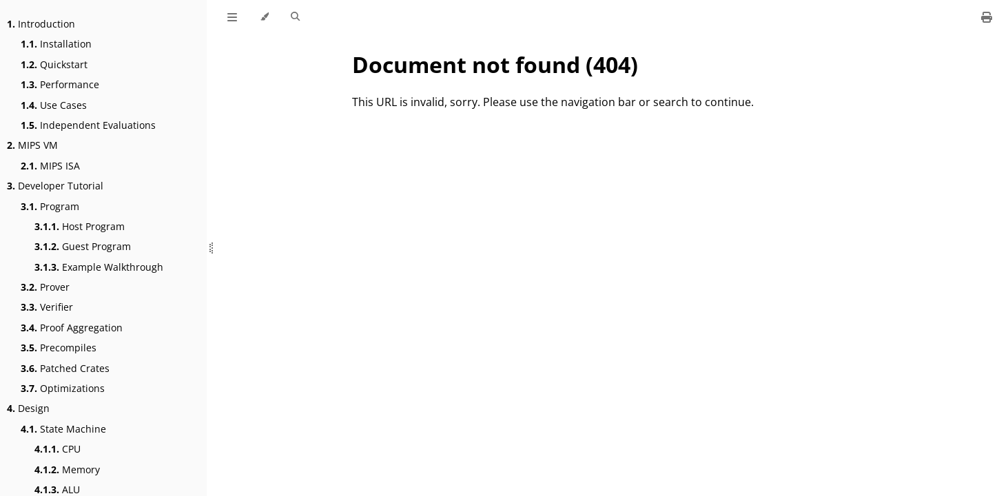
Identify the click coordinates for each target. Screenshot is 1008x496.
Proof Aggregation (72, 327)
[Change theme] (264, 17)
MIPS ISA (50, 165)
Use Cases (54, 105)
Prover (45, 286)
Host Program (79, 226)
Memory (67, 469)
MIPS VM (32, 145)
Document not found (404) (495, 64)
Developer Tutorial (55, 185)
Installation (56, 43)
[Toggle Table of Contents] (232, 17)
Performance (60, 84)
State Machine (63, 428)
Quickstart (54, 64)
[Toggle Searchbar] (295, 17)
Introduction (41, 23)
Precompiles (58, 347)
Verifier (47, 306)
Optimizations (63, 388)
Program (50, 206)
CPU (57, 448)
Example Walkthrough (98, 266)
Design (28, 408)
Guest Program (82, 246)
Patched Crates (65, 368)
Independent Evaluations (88, 125)
